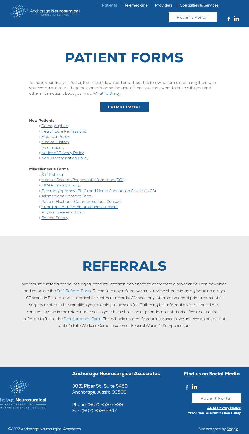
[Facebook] (229, 19)
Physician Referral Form (63, 212)
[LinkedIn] (236, 19)
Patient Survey (54, 217)
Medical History (55, 141)
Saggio (232, 429)
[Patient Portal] (193, 17)
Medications (52, 147)
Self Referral (52, 174)
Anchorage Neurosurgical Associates (116, 373)
